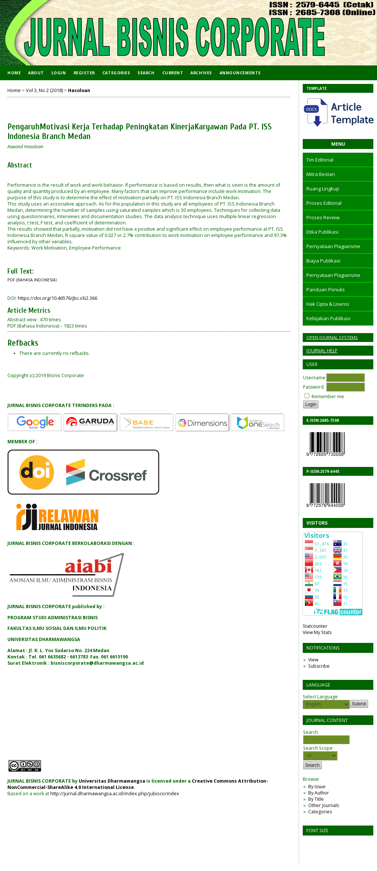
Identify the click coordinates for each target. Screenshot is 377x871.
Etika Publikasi (322, 231)
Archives (201, 72)
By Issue (317, 786)
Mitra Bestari (320, 174)
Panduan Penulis (325, 289)
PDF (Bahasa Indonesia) (32, 279)
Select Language (320, 697)
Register (84, 72)
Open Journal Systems (332, 337)
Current (172, 72)
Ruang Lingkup (322, 188)
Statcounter (315, 626)
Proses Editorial (324, 203)
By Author (318, 793)
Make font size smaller (309, 843)
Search (145, 72)
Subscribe (319, 666)
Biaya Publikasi (323, 260)
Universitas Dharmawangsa (112, 781)
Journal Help (321, 351)
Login (58, 72)
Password (313, 387)
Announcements (240, 72)
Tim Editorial (319, 159)
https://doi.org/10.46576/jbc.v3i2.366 (57, 298)
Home (14, 72)
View (313, 660)
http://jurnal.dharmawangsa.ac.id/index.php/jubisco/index (114, 793)
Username (314, 378)
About (36, 72)
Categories (320, 812)
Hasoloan (79, 90)
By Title (316, 799)
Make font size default (321, 843)
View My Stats (317, 632)
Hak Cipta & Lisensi (327, 304)
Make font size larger (333, 843)
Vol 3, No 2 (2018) (44, 90)
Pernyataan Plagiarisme (333, 246)
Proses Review (323, 217)
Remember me (328, 396)
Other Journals (323, 805)
